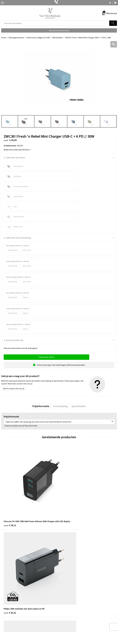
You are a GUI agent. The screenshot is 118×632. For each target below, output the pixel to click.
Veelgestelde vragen (68, 574)
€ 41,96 (10, 547)
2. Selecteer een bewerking (17, 207)
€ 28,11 (10, 478)
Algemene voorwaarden (69, 609)
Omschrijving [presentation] (60, 376)
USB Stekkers (57, 37)
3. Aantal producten (14, 309)
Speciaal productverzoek (59, 30)
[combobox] (55, 23)
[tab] (40, 376)
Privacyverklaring (67, 617)
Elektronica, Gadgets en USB (38, 37)
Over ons (63, 570)
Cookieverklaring (67, 613)
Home (3, 37)
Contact (4, 609)
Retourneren (6, 613)
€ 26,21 (67, 475)
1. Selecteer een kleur (14, 157)
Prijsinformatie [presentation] (40, 376)
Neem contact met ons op (13, 358)
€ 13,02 (67, 550)
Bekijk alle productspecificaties (17, 149)
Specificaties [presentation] (78, 376)
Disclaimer (64, 620)
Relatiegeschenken (16, 37)
